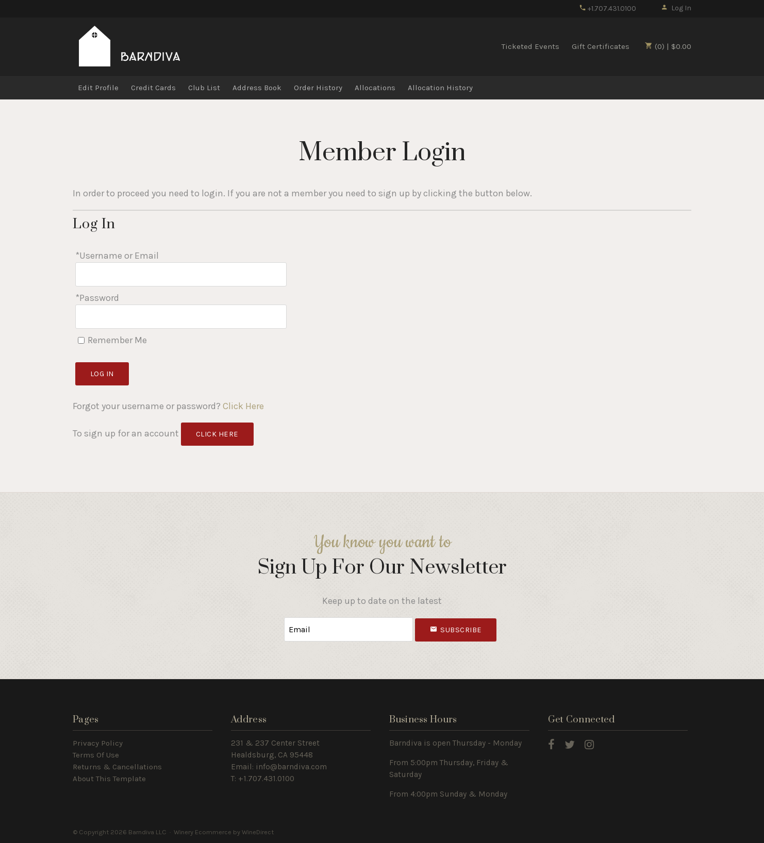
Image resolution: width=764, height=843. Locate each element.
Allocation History (440, 87)
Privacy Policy (98, 743)
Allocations (375, 87)
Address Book (256, 87)
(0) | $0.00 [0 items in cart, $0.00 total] (668, 46)
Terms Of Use (96, 755)
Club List (204, 87)
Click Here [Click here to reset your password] (243, 406)
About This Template (109, 778)
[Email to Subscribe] (348, 629)
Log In (676, 8)
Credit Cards (153, 87)
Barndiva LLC (129, 45)
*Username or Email (117, 255)
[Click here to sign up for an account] (217, 434)
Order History (318, 87)
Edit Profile (98, 87)
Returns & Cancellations (117, 766)
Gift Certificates (600, 46)
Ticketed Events (530, 46)
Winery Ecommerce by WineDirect (224, 832)
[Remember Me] (81, 340)
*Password (97, 298)
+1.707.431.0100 (607, 8)
